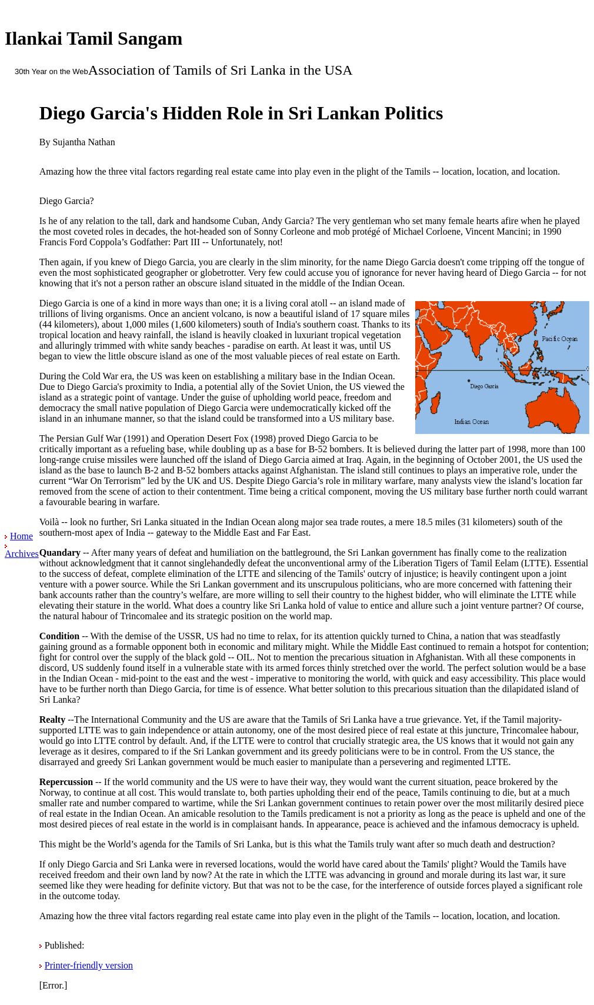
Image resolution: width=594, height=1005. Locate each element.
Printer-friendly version (89, 965)
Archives (22, 554)
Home (21, 536)
